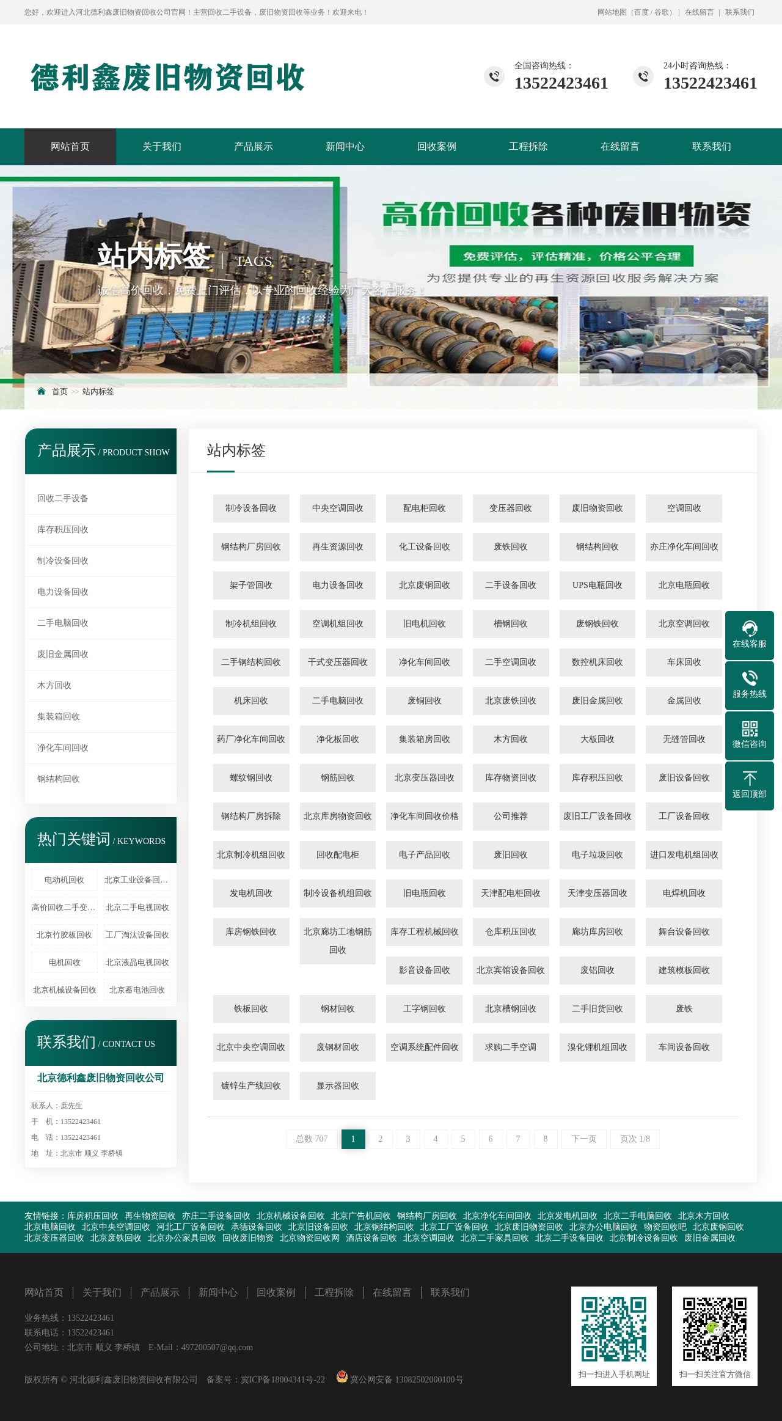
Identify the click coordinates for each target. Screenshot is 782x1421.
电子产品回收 (424, 854)
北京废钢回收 (718, 1227)
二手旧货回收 (597, 1008)
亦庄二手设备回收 (216, 1216)
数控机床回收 (597, 662)
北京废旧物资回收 (529, 1227)
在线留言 (699, 12)
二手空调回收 (510, 662)
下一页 (584, 1139)
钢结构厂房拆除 (251, 816)
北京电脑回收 (50, 1227)
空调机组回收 (338, 623)
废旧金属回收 (63, 654)
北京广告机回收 (361, 1216)
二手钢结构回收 (251, 662)
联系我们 (740, 12)
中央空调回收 (338, 508)
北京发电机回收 (567, 1216)
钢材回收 (338, 1008)
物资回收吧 (665, 1227)
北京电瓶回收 (684, 585)
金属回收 (684, 700)
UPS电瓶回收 (597, 585)
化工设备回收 (424, 546)
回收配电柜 (337, 854)
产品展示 (253, 146)
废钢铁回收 (597, 623)
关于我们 (161, 146)
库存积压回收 (63, 529)
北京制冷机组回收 (251, 854)
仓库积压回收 (510, 931)
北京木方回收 (703, 1216)
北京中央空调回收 (251, 1047)
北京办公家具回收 (182, 1238)
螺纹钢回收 (251, 777)
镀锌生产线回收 (251, 1085)
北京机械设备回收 (65, 989)
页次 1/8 (635, 1139)
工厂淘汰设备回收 (137, 934)
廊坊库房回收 (597, 931)
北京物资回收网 (310, 1238)
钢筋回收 (338, 777)
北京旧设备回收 (318, 1227)
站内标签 (98, 391)
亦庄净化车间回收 (684, 546)
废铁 (684, 1008)
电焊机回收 (684, 893)
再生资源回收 (338, 546)
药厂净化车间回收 (251, 739)
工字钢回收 (424, 1008)
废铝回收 (597, 970)
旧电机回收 (424, 623)
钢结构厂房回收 (251, 546)
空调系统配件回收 (424, 1047)
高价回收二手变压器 (65, 907)
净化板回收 (337, 739)
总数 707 (312, 1139)
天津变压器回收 (597, 893)
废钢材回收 (337, 1047)
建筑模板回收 (684, 970)
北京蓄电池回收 (137, 989)
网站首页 (70, 146)
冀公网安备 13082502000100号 (406, 1379)
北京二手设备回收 (569, 1238)
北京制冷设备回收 (644, 1238)
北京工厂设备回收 (454, 1227)
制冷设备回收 (63, 560)
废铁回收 (511, 546)
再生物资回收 (150, 1216)
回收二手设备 (63, 498)
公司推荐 (511, 816)
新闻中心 (345, 146)
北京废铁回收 (510, 700)
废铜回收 (424, 700)
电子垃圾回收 (597, 854)
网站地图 (612, 12)
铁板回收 (251, 1008)
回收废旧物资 (248, 1238)
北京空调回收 (684, 623)
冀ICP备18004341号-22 (283, 1379)
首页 (60, 391)
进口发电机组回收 (684, 854)
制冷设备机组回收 (338, 893)
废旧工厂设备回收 (597, 816)
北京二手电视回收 (137, 907)
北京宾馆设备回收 (511, 970)
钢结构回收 (58, 779)
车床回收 (684, 662)
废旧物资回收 (597, 508)
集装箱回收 (58, 716)
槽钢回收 (511, 623)
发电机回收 (251, 893)
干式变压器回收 (338, 662)
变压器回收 (510, 508)
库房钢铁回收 (251, 931)
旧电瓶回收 (424, 893)
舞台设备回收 (684, 931)
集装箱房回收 (424, 739)
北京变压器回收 (425, 777)
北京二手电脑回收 (638, 1216)
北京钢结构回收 (384, 1227)
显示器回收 (337, 1085)
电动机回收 (64, 879)
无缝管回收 (684, 739)
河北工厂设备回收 (190, 1227)
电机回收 (65, 962)
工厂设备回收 (684, 816)
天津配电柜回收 (511, 893)
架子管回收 (251, 585)
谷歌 (661, 12)
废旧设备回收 (684, 777)
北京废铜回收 (424, 585)
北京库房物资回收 (338, 816)
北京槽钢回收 (510, 1008)
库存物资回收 (510, 777)
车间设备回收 (684, 1047)
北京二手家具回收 (495, 1238)
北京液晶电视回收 (137, 962)
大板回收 (597, 739)
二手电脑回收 (63, 623)
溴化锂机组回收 (597, 1047)
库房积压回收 (93, 1216)
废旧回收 (511, 854)
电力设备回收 (63, 592)
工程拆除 (528, 146)
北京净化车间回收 (497, 1216)
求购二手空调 (510, 1047)
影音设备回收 (424, 970)
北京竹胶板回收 (64, 934)
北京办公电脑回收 (603, 1227)
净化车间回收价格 (424, 816)
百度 (641, 12)
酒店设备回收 (371, 1238)
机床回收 (251, 700)
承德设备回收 (256, 1227)
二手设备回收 (510, 585)
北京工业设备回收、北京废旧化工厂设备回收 (137, 879)
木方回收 (54, 685)
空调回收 (684, 508)
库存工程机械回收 (424, 931)
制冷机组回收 (251, 623)
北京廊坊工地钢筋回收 (338, 941)
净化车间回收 (63, 747)
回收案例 (436, 146)
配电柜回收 (424, 508)
